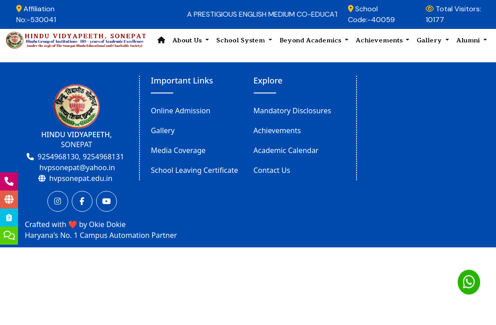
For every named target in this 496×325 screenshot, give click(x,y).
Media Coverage (178, 150)
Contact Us (272, 170)
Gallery (163, 130)
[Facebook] (82, 201)
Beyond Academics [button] (311, 40)
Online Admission (180, 111)
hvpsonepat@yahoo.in (77, 167)
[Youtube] (106, 201)
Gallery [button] (430, 40)
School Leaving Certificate (194, 170)
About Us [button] (188, 40)
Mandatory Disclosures (292, 111)
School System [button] (241, 40)
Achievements (277, 130)
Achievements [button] (380, 40)
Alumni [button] (469, 40)
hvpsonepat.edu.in (80, 178)
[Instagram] (57, 201)
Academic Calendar (286, 150)
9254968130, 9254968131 (80, 157)
